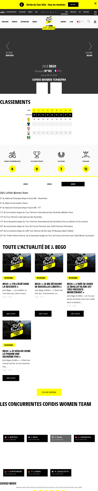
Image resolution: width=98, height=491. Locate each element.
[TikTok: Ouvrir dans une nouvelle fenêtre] (53, 12)
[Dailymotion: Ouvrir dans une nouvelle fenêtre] (50, 12)
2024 (49, 184)
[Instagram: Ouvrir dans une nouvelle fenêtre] (42, 12)
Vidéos (34, 22)
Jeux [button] (36, 12)
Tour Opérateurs (64, 13)
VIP (80, 12)
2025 (73, 184)
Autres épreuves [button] (11, 12)
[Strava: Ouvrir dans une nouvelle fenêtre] (55, 12)
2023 (25, 184)
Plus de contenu (49, 392)
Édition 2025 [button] (25, 22)
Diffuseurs (22, 12)
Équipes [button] (14, 22)
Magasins (73, 12)
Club (71, 22)
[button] (80, 21)
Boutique (86, 12)
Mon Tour (95, 13)
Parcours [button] (5, 22)
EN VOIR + (73, 4)
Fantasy (63, 22)
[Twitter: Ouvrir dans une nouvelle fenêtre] (45, 12)
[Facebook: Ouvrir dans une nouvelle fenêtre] (47, 12)
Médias (30, 12)
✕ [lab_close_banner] (95, 3)
